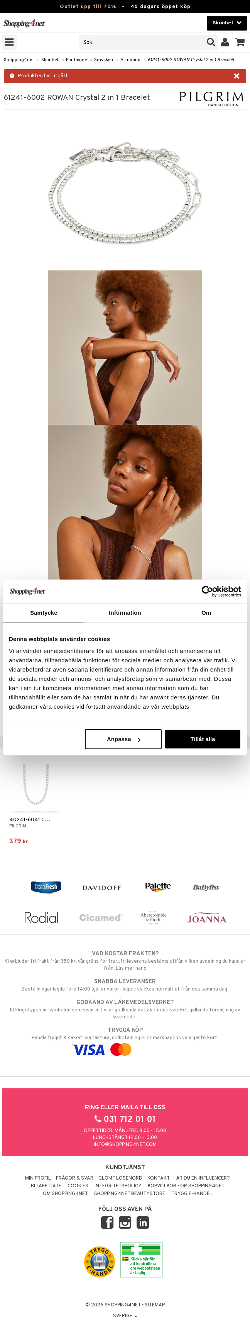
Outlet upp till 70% (88, 6)
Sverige (125, 1316)
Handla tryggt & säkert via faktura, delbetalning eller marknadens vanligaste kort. (125, 1040)
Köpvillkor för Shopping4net (186, 1186)
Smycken (103, 60)
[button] (240, 42)
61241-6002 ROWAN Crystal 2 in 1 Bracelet (191, 60)
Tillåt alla (203, 739)
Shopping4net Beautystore (129, 1194)
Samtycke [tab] (43, 612)
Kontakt (158, 1178)
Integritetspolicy (118, 1186)
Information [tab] (125, 612)
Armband (130, 60)
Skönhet (50, 60)
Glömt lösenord (120, 1178)
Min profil (38, 1178)
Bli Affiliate (46, 1186)
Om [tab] (206, 612)
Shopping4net (19, 60)
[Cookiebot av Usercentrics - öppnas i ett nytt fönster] (207, 591)
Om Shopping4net (65, 1194)
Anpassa (123, 739)
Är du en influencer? (203, 1178)
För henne (76, 60)
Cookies (78, 1186)
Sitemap (155, 1305)
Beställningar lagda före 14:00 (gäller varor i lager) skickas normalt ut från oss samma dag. (125, 985)
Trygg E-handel (191, 1194)
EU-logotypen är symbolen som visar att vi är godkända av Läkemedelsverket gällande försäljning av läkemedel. (125, 1009)
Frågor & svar (74, 1178)
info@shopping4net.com (125, 1145)
